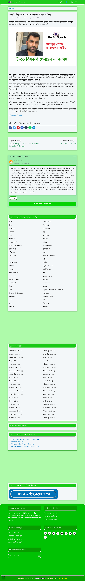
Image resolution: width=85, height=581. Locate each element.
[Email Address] (22, 556)
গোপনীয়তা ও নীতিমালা (50, 516)
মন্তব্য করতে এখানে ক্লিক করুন (42, 204)
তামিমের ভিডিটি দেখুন (15, 115)
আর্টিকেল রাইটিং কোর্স (14, 533)
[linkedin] (62, 533)
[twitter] (70, 533)
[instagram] (74, 533)
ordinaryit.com (62, 578)
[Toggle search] (72, 2)
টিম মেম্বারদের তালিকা (50, 513)
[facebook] (58, 2)
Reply (13, 198)
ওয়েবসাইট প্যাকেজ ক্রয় (15, 536)
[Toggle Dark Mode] (68, 2)
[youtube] (49, 533)
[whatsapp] (61, 2)
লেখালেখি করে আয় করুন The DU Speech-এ (25, 439)
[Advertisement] (42, 327)
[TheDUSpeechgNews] (33, 494)
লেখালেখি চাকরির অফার (15, 539)
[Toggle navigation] (75, 2)
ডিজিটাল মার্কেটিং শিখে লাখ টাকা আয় (22, 444)
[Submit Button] (39, 556)
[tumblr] (57, 533)
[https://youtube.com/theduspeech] (64, 2)
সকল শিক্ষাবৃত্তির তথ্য (17, 442)
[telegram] (53, 533)
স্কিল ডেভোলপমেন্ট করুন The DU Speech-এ (25, 447)
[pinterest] (66, 533)
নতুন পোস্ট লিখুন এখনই (15, 542)
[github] (45, 537)
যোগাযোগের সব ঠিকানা (50, 519)
